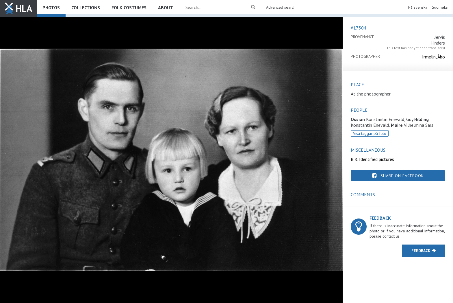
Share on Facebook (402, 175)
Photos (51, 7)
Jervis (440, 37)
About (165, 7)
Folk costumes (129, 7)
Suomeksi (440, 7)
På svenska (417, 7)
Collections (85, 7)
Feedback (420, 250)
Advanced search (281, 7)
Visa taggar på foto (369, 133)
